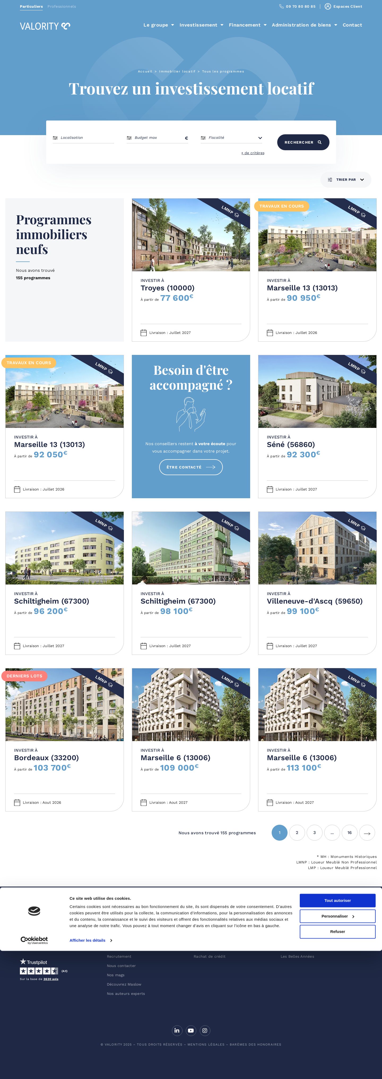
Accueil (145, 71)
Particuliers (31, 6)
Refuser (337, 1059)
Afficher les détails (87, 1068)
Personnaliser (338, 1044)
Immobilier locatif (177, 71)
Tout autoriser (337, 1028)
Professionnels (61, 6)
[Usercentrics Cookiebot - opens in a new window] (34, 1069)
